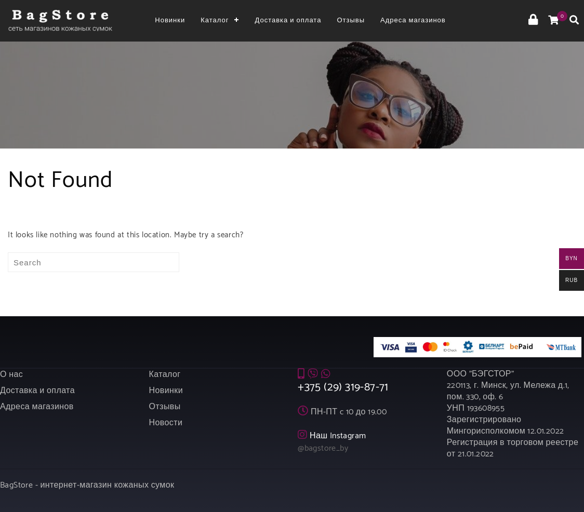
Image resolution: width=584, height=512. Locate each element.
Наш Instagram (338, 436)
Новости (166, 423)
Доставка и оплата (288, 20)
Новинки (170, 20)
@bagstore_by (323, 448)
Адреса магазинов (413, 20)
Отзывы (351, 20)
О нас (11, 375)
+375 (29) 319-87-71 (343, 387)
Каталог (215, 20)
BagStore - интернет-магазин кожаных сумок (87, 485)
